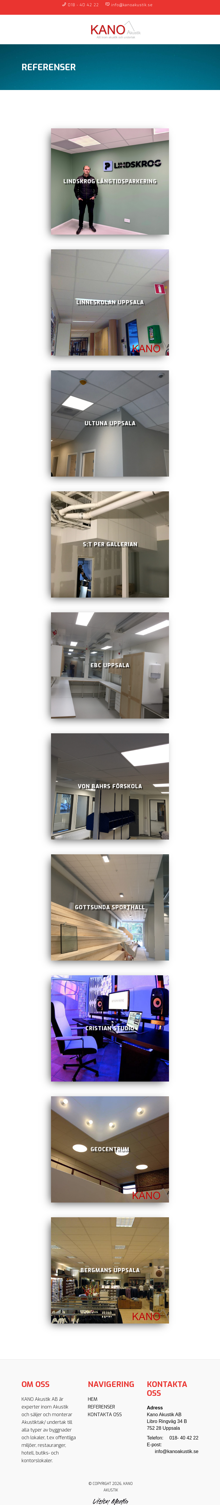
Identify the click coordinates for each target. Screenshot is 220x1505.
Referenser (101, 1407)
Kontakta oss (105, 1414)
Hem (92, 1399)
